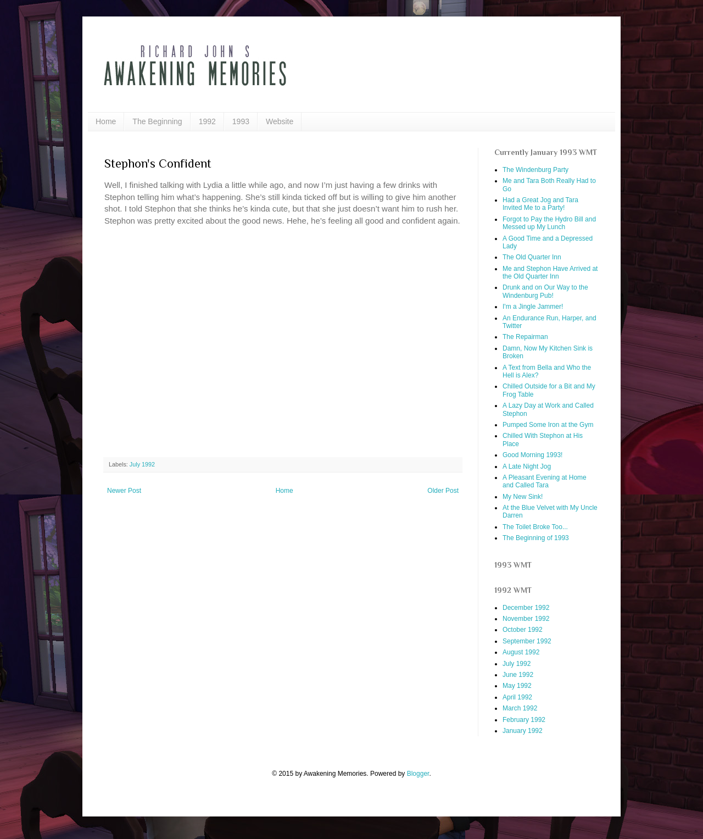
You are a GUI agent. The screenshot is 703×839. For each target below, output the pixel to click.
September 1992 (527, 641)
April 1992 (517, 697)
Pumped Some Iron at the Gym (548, 425)
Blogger (418, 773)
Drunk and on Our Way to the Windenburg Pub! (545, 291)
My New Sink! (523, 497)
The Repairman (525, 337)
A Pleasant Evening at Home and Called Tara (545, 481)
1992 (207, 121)
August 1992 (521, 652)
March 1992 (520, 708)
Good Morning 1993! (532, 455)
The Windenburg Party (535, 170)
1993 (240, 121)
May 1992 (517, 686)
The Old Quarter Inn (532, 257)
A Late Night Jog (527, 466)
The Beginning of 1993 (536, 538)
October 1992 (523, 630)
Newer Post (124, 490)
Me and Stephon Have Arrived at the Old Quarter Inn (550, 272)
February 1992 (524, 720)
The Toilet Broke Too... (535, 527)
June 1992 (518, 675)
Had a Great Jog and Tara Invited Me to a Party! (540, 204)
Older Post (443, 490)
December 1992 (526, 608)
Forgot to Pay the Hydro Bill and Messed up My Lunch (549, 223)
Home (106, 121)
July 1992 (142, 464)
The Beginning (157, 121)
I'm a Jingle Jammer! (533, 306)
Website (279, 121)
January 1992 (523, 731)
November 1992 (526, 619)
